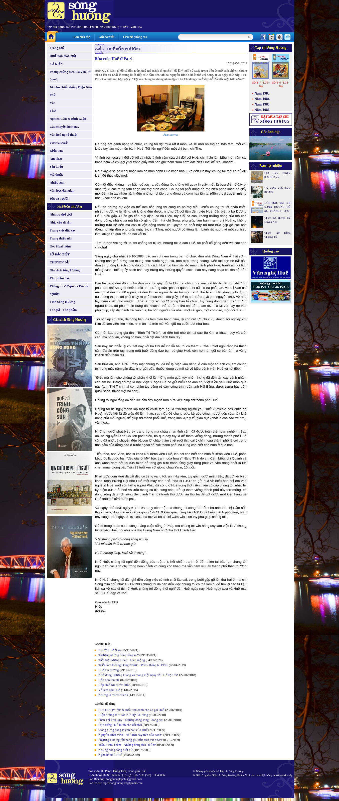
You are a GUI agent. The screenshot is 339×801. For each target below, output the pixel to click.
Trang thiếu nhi (61, 238)
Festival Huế (58, 142)
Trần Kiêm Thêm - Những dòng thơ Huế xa (127, 745)
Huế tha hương (108, 670)
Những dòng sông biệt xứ (115, 750)
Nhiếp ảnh (57, 182)
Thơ (53, 111)
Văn (52, 103)
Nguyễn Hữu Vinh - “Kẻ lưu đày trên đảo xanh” (130, 735)
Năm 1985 (262, 104)
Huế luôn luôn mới (63, 56)
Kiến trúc (56, 150)
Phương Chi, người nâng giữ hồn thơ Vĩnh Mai (130, 740)
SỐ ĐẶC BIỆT (60, 254)
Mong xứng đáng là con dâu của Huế (123, 730)
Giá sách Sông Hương (65, 270)
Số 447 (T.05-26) (260, 84)
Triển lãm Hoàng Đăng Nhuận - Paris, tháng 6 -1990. (133, 665)
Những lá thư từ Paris (113, 695)
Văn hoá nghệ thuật (63, 134)
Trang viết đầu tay (63, 230)
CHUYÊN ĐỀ (59, 262)
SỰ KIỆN (56, 64)
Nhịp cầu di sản (60, 222)
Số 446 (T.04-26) (280, 84)
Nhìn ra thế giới (61, 214)
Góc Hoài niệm (60, 246)
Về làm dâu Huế (109, 690)
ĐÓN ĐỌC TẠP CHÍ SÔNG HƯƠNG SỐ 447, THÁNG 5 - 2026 (277, 206)
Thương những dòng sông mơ (118, 655)
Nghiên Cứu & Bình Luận (68, 118)
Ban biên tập (82, 37)
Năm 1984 (262, 99)
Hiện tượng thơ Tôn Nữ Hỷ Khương (123, 715)
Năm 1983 (262, 93)
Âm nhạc (56, 158)
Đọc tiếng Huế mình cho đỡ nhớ (120, 725)
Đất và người (59, 198)
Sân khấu (56, 166)
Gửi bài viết (106, 37)
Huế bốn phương (69, 206)
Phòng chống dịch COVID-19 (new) (70, 75)
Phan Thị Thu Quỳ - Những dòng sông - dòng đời (131, 720)
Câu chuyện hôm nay (64, 126)
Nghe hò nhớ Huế (110, 755)
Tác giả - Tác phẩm (63, 310)
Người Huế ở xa (109, 650)
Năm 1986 (262, 110)
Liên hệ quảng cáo (135, 37)
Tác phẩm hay (60, 278)
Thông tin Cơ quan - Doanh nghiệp (69, 290)
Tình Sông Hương (62, 302)
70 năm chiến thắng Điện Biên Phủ (71, 91)
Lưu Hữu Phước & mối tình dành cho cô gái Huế (131, 710)
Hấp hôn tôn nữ (108, 680)
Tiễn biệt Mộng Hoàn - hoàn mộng (121, 660)
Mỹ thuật (56, 174)
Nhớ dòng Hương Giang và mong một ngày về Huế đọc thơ (138, 675)
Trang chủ (57, 48)
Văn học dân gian (62, 190)
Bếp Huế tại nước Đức (114, 685)
